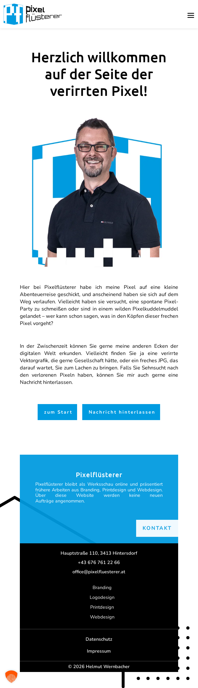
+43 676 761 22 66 (99, 562)
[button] (190, 15)
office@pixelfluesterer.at (98, 572)
